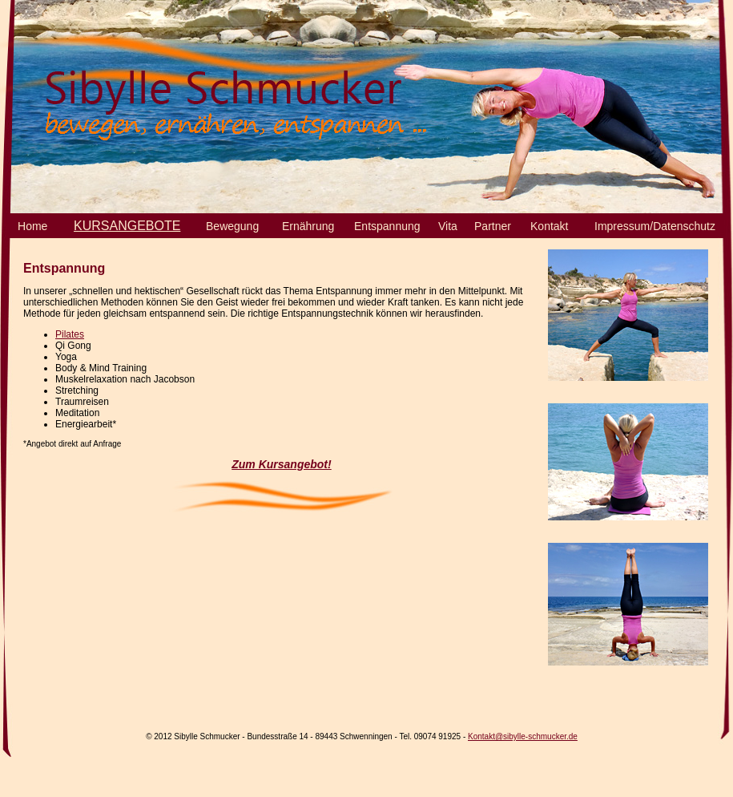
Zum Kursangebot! (281, 464)
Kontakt (549, 226)
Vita (447, 226)
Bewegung (232, 226)
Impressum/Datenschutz (654, 226)
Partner (492, 226)
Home (32, 226)
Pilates (69, 334)
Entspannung (387, 226)
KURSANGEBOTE (127, 226)
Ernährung (308, 226)
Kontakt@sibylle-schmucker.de (523, 736)
